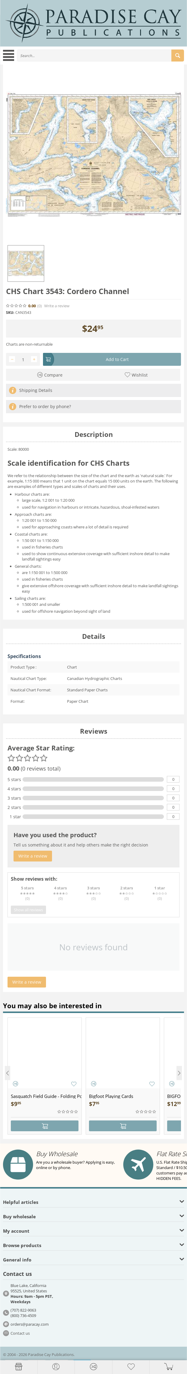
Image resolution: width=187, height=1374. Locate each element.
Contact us (20, 1333)
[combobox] (100, 56)
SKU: (10, 312)
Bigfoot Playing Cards (111, 1096)
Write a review (56, 306)
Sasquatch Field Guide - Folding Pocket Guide (46, 1096)
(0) (39, 306)
